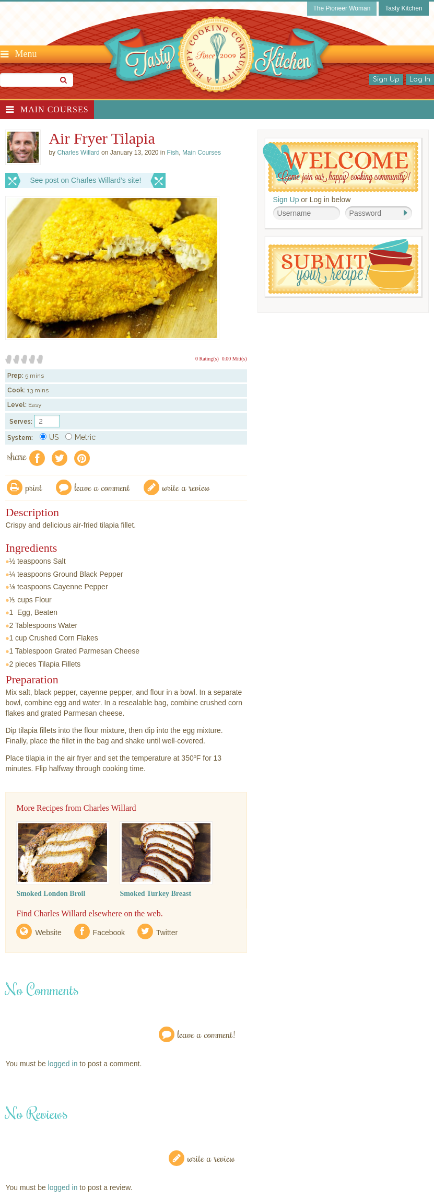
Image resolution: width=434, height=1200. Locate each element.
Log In (419, 79)
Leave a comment (102, 487)
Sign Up (386, 79)
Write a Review (211, 1158)
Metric (80, 437)
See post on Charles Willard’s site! (85, 180)
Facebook (109, 932)
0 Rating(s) (207, 359)
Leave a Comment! (206, 1034)
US (49, 437)
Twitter (167, 932)
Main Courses (54, 109)
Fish (173, 152)
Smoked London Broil (50, 894)
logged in (63, 1063)
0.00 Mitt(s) (234, 359)
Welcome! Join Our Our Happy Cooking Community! (340, 167)
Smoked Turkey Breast (155, 894)
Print (34, 487)
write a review (186, 487)
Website (48, 932)
